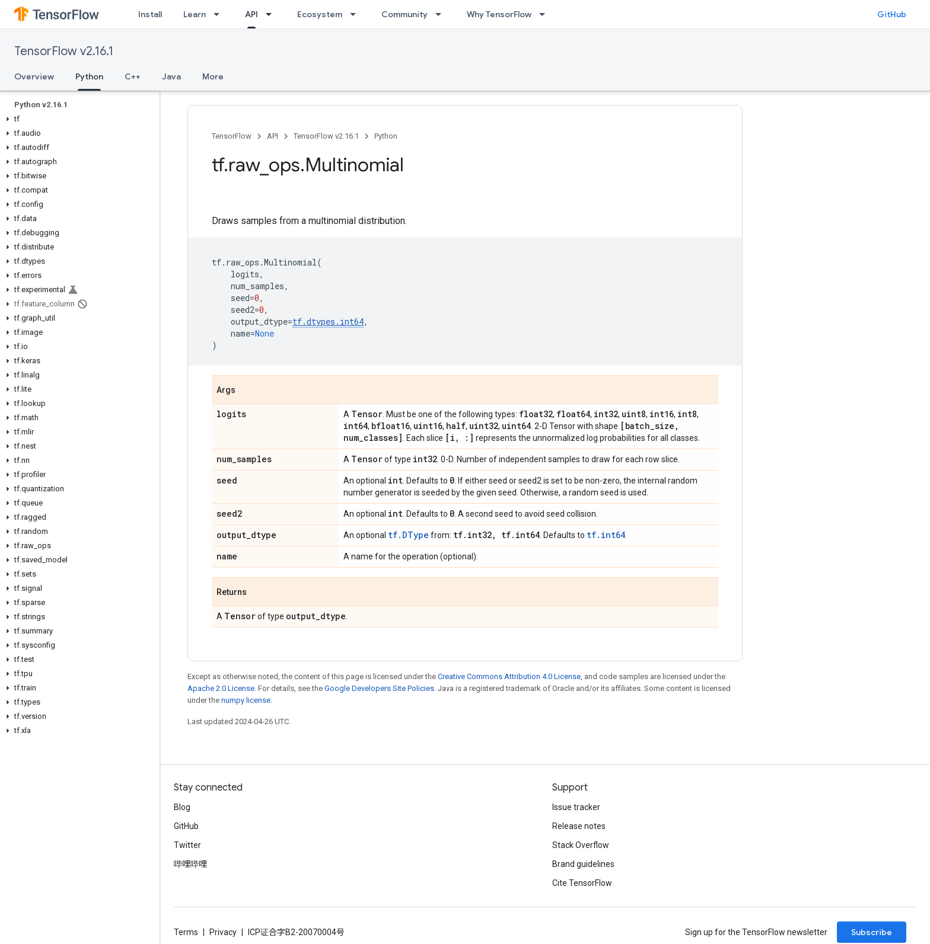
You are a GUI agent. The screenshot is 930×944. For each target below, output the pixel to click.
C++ (133, 76)
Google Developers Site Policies (379, 688)
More (213, 76)
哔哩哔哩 (190, 864)
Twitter (187, 845)
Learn (194, 14)
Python (385, 136)
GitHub (891, 14)
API (272, 136)
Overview (34, 76)
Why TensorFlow (499, 14)
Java (171, 76)
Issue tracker (576, 807)
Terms (186, 932)
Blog (182, 807)
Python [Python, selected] (89, 76)
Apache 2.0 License (220, 688)
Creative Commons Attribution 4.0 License (509, 676)
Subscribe (871, 932)
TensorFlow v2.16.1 (63, 51)
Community (404, 14)
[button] (77, 119)
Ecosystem (319, 14)
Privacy (223, 932)
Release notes (579, 826)
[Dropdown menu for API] (272, 14)
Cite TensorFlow (582, 883)
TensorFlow (231, 136)
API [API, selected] (251, 14)
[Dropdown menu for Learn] (220, 14)
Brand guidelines (583, 864)
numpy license (245, 700)
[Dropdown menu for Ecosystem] (356, 14)
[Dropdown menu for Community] (442, 14)
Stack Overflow (580, 845)
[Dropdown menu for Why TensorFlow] (545, 14)
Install (150, 14)
